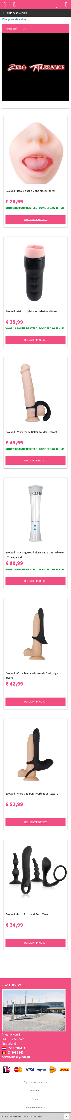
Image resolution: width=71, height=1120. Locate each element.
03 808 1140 (12, 1052)
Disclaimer (35, 1090)
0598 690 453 (13, 1048)
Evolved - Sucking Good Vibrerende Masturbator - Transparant (34, 555)
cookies (38, 1116)
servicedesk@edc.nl (16, 1057)
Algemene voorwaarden (35, 1082)
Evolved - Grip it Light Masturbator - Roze (31, 311)
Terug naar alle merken (14, 19)
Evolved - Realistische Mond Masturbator (30, 191)
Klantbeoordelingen (35, 1107)
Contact (35, 1099)
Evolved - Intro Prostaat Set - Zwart (27, 914)
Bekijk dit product (35, 219)
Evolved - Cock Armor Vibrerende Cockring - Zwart (31, 675)
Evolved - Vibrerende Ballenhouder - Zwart (31, 432)
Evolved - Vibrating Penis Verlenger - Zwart (31, 793)
